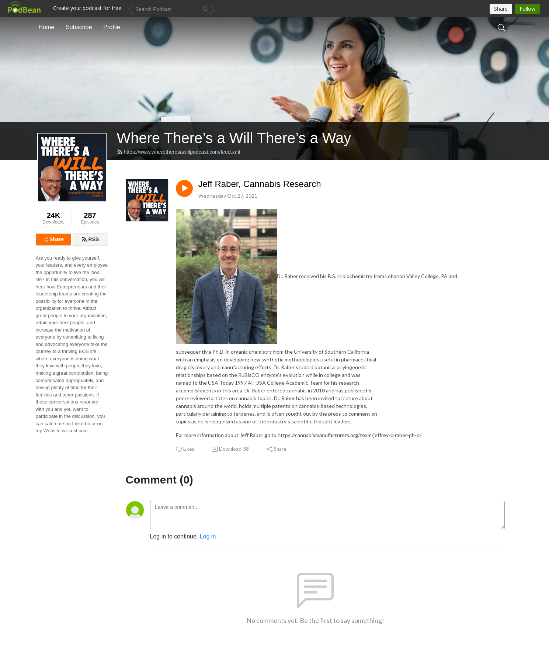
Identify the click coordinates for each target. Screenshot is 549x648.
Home (47, 27)
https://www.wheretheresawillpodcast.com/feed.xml (178, 152)
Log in (208, 536)
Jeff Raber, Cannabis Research (259, 184)
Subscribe (79, 27)
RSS (90, 239)
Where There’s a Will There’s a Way (234, 138)
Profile (111, 27)
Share (53, 239)
